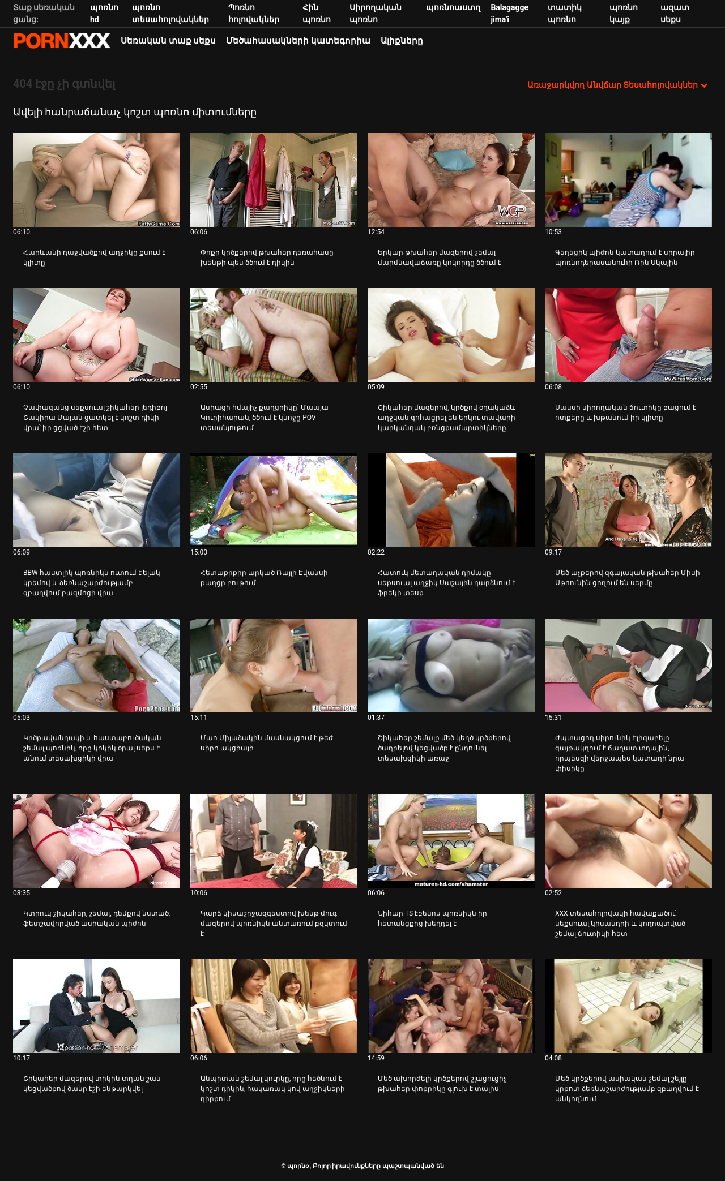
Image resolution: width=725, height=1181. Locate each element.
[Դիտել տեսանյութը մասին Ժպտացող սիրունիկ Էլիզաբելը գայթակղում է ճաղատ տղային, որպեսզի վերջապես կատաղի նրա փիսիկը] (628, 665)
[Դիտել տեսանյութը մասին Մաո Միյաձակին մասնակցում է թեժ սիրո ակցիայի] (273, 665)
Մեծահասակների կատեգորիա (298, 41)
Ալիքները (402, 41)
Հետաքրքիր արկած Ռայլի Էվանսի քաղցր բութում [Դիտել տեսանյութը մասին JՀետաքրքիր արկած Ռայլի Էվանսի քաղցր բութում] (264, 578)
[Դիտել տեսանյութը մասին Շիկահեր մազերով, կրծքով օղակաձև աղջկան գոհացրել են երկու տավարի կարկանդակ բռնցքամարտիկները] (451, 335)
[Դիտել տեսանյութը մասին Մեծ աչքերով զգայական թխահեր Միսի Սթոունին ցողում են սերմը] (628, 500)
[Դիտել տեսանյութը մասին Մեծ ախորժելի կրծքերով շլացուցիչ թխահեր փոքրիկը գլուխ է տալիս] (451, 1006)
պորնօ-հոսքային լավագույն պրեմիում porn (61, 41)
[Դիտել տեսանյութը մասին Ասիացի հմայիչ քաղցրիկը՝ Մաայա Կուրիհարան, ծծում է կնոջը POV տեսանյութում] (273, 335)
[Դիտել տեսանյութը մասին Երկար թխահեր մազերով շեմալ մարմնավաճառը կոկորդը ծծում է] (451, 180)
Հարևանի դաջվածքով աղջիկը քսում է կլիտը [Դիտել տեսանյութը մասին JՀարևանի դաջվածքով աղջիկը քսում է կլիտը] (94, 257)
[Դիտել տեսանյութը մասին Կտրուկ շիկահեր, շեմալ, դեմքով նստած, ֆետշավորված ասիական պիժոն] (96, 841)
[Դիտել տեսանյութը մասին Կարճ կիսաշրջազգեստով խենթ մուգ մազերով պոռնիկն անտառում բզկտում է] (273, 841)
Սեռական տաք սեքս (168, 41)
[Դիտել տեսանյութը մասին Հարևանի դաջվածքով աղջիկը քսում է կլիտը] (96, 180)
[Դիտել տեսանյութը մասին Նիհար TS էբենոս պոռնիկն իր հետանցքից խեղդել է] (451, 841)
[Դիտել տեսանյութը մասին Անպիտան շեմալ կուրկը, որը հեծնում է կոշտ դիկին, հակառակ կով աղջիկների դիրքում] (273, 1006)
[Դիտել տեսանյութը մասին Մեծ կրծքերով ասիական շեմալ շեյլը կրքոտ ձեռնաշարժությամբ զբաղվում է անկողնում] (628, 1006)
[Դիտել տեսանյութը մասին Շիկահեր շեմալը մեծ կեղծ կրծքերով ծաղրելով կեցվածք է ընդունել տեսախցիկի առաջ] (451, 665)
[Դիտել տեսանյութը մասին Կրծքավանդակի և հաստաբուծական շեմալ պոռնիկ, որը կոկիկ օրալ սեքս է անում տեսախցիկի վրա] (96, 665)
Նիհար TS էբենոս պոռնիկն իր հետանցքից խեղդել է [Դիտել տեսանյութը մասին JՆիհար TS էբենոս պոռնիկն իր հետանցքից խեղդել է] (432, 918)
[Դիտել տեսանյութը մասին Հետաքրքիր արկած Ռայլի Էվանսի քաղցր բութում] (273, 500)
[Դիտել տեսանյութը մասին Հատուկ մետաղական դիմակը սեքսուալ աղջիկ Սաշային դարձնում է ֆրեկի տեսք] (451, 500)
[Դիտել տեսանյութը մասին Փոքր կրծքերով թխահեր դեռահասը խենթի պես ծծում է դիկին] (273, 180)
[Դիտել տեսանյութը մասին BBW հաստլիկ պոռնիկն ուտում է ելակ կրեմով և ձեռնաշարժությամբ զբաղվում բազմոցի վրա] (96, 500)
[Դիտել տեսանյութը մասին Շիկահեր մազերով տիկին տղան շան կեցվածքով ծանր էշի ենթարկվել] (96, 1006)
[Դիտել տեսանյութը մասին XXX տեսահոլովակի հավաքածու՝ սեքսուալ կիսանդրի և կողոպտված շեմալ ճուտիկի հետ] (628, 841)
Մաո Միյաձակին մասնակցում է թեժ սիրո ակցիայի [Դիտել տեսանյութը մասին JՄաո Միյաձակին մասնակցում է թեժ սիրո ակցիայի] (267, 743)
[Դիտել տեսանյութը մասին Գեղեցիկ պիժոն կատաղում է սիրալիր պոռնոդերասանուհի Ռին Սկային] (628, 180)
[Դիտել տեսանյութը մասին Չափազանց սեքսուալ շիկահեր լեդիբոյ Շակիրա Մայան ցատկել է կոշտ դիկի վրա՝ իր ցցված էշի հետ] (96, 335)
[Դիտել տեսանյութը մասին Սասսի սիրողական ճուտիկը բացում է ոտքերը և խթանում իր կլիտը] (628, 335)
